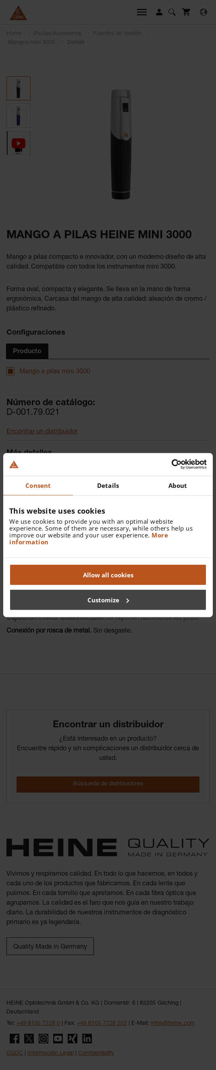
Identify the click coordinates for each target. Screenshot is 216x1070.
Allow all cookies (108, 575)
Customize (108, 599)
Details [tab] (108, 485)
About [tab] (177, 485)
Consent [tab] (38, 485)
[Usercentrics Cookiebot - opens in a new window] (171, 464)
